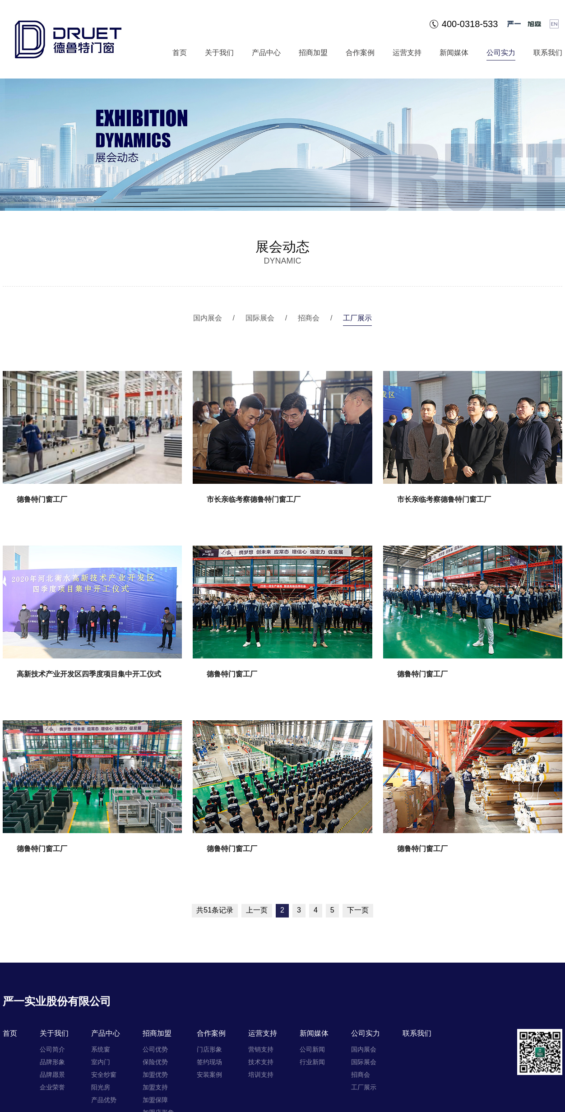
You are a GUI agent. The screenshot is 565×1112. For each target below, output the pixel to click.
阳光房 (100, 1087)
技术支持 (260, 1062)
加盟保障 (155, 1099)
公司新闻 (312, 1049)
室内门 (100, 1062)
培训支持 (260, 1074)
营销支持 (260, 1049)
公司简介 (52, 1049)
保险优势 (155, 1062)
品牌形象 (52, 1062)
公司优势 (155, 1049)
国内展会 (207, 318)
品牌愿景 (52, 1074)
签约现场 (209, 1062)
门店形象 (209, 1049)
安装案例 (209, 1074)
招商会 (309, 318)
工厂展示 (357, 318)
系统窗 (100, 1049)
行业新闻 (312, 1062)
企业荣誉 (52, 1087)
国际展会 (259, 318)
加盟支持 (155, 1087)
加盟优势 (155, 1074)
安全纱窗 (103, 1074)
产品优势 (103, 1099)
